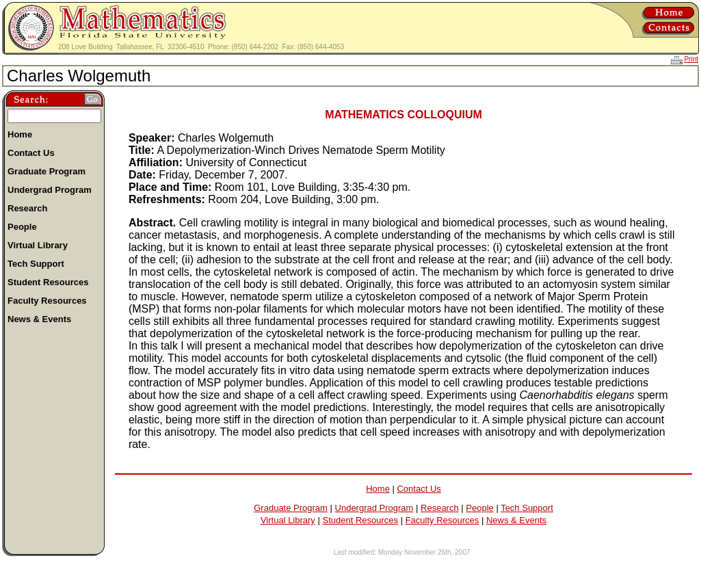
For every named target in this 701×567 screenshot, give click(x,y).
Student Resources (360, 520)
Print (691, 59)
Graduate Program (291, 508)
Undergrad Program (374, 508)
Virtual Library (288, 520)
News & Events (516, 520)
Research (440, 508)
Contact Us (418, 489)
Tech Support (527, 508)
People (479, 508)
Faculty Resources (442, 520)
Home (378, 489)
